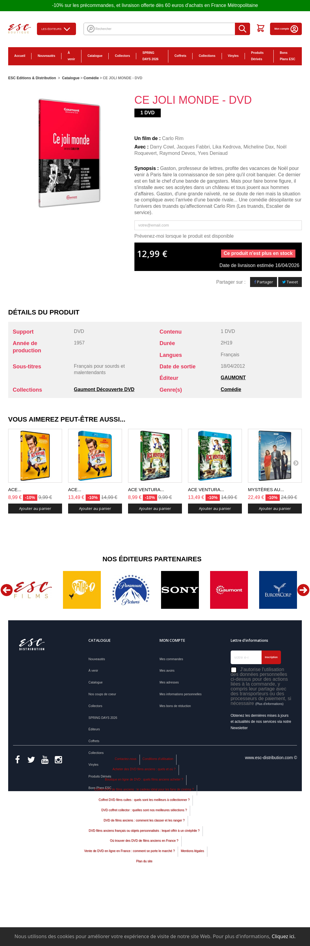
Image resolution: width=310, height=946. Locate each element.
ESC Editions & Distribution (32, 78)
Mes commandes (171, 659)
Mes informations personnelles (181, 694)
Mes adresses (169, 682)
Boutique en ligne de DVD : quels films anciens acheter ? (144, 837)
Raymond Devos (177, 153)
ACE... (14, 489)
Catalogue (94, 55)
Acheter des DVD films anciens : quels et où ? (144, 827)
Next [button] (303, 590)
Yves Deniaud (213, 153)
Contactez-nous (126, 816)
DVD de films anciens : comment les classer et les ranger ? (144, 878)
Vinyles (233, 55)
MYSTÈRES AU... (266, 489)
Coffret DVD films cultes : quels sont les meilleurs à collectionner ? (144, 857)
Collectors (122, 55)
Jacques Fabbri (193, 146)
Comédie (231, 389)
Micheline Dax (258, 146)
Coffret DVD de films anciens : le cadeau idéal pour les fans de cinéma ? (144, 847)
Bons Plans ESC (287, 56)
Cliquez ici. (283, 936)
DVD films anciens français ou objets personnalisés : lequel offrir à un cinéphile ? (144, 888)
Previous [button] (7, 590)
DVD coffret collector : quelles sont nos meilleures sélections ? (144, 867)
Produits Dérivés (257, 56)
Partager (263, 282)
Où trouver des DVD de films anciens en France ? (144, 898)
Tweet (290, 282)
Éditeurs (94, 729)
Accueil (19, 55)
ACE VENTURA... (146, 489)
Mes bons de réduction (175, 706)
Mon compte (287, 29)
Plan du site (144, 919)
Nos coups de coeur (102, 694)
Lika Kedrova (227, 146)
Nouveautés (46, 55)
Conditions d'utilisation (158, 816)
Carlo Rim (172, 138)
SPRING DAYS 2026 (150, 56)
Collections (207, 55)
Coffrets (180, 55)
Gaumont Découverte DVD (104, 389)
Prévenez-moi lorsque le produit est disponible (184, 236)
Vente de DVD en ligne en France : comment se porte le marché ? (129, 908)
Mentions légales (192, 908)
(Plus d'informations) (269, 704)
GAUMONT (233, 377)
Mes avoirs (167, 670)
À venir (71, 56)
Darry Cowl (162, 146)
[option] (32, 590)
